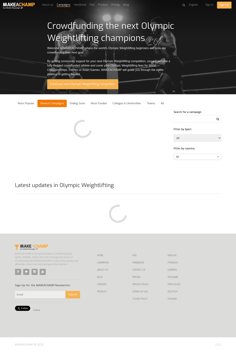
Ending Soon (77, 103)
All (162, 103)
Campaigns (63, 5)
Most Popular (26, 103)
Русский (173, 277)
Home (100, 255)
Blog (126, 5)
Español (172, 269)
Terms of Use (140, 291)
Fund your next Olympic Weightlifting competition (82, 84)
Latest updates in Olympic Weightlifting (64, 185)
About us (47, 5)
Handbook (80, 5)
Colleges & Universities (126, 103)
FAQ (92, 5)
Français (173, 262)
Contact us (138, 269)
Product (103, 5)
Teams (151, 103)
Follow (36, 310)
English (172, 255)
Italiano (172, 298)
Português (174, 284)
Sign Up (224, 5)
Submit (72, 294)
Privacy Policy (140, 284)
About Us (102, 269)
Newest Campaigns (52, 103)
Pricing (115, 5)
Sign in (209, 5)
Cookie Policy (140, 298)
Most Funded (99, 103)
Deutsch (172, 291)
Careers (102, 284)
